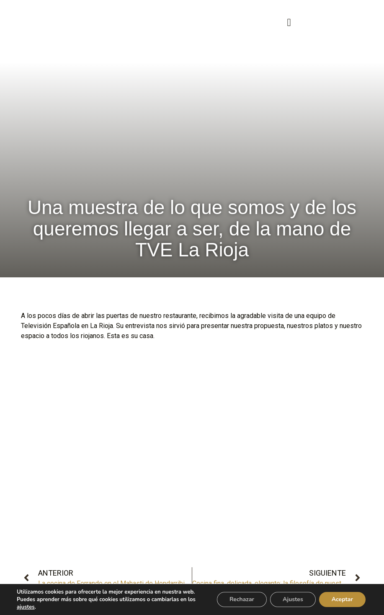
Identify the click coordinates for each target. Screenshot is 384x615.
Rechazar (241, 599)
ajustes (26, 607)
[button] (289, 22)
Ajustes (293, 599)
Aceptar (342, 599)
